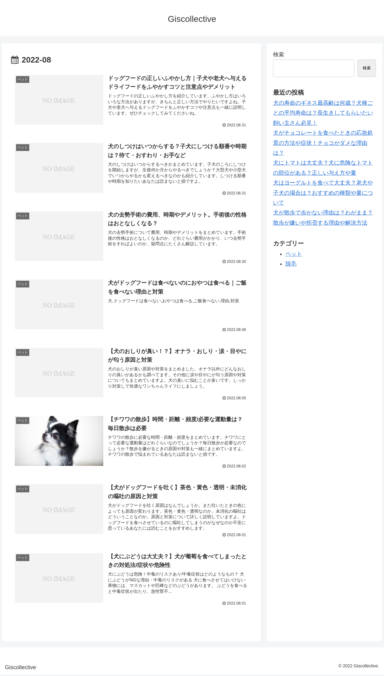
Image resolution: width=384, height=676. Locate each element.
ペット (293, 254)
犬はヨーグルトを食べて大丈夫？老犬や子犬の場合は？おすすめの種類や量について (323, 193)
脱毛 (290, 264)
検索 (278, 54)
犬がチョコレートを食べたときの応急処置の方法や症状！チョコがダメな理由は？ (323, 143)
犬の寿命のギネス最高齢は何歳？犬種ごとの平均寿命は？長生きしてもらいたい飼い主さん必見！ (323, 113)
